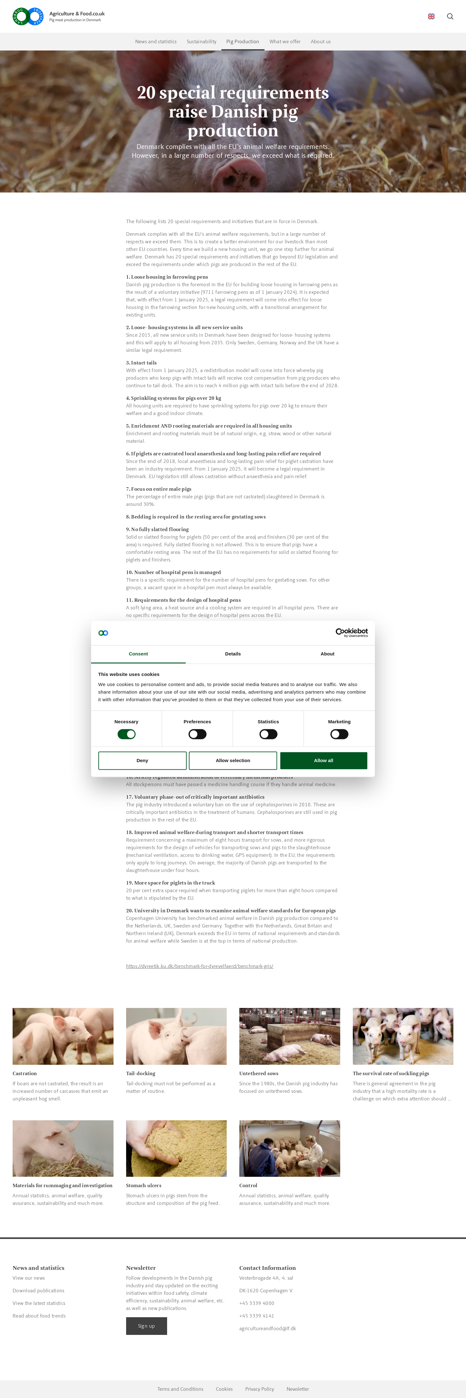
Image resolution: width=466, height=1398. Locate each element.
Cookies (224, 1389)
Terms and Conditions (180, 1389)
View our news (29, 1278)
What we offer (285, 41)
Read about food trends (39, 1316)
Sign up (146, 1326)
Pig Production (242, 41)
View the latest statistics (39, 1303)
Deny (142, 760)
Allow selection (233, 760)
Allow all (323, 760)
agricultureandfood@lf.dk (267, 1328)
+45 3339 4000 (256, 1303)
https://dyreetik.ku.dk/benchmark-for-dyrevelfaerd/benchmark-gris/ (200, 966)
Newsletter (298, 1389)
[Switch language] (431, 16)
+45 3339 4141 (256, 1316)
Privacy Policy (259, 1389)
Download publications (39, 1291)
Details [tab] (233, 653)
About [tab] (328, 653)
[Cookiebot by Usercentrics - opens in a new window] (340, 633)
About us (321, 41)
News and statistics (156, 41)
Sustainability (201, 41)
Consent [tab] (138, 653)
